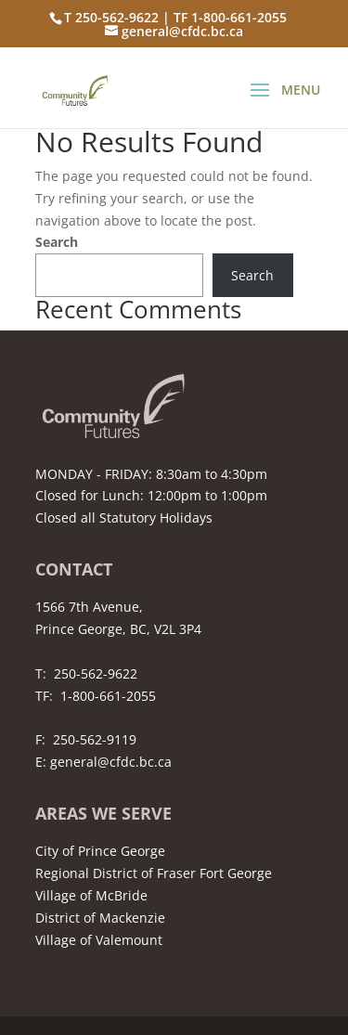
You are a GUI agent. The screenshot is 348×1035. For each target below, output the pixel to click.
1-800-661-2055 (108, 696)
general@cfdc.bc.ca (111, 761)
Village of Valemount (98, 940)
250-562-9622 (95, 673)
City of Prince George (100, 851)
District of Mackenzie (100, 917)
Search (56, 242)
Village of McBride (91, 895)
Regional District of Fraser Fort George (153, 873)
